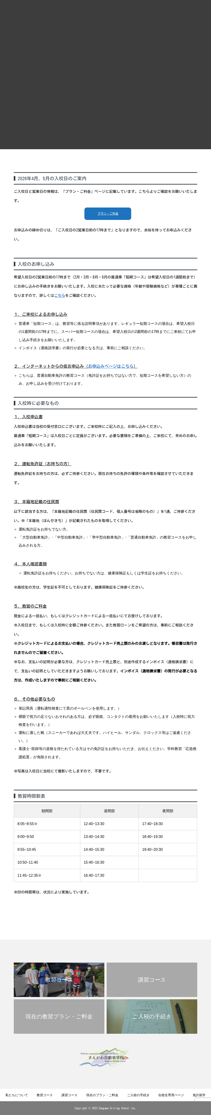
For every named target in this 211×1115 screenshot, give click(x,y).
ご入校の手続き (138, 1095)
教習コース (45, 1095)
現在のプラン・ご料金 (102, 1095)
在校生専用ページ (171, 1095)
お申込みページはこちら (110, 366)
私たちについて (17, 1095)
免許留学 (199, 1095)
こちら (59, 295)
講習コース (69, 1095)
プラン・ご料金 (107, 213)
